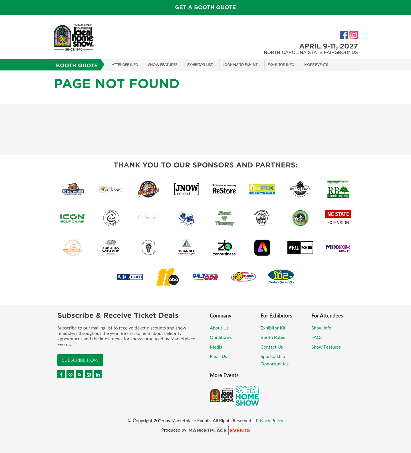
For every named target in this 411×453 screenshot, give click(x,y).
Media (216, 346)
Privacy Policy (269, 420)
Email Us (218, 356)
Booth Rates (273, 337)
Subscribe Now (80, 360)
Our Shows (221, 337)
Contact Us (272, 346)
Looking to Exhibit (240, 64)
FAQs (316, 337)
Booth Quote (77, 65)
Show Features (162, 64)
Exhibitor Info (280, 64)
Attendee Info (125, 64)
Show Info (321, 327)
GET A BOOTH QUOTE (205, 7)
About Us (219, 327)
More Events (316, 64)
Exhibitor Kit (273, 327)
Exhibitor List (200, 64)
